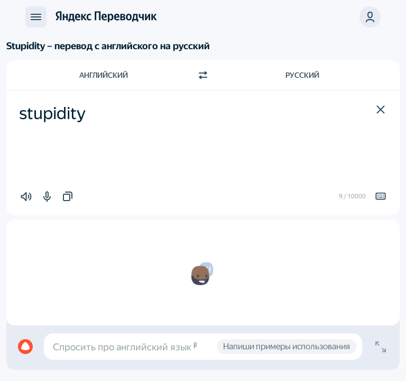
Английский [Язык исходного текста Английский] (103, 75)
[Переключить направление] (203, 75)
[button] (380, 109)
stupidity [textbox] (52, 113)
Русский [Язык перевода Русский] (302, 75)
